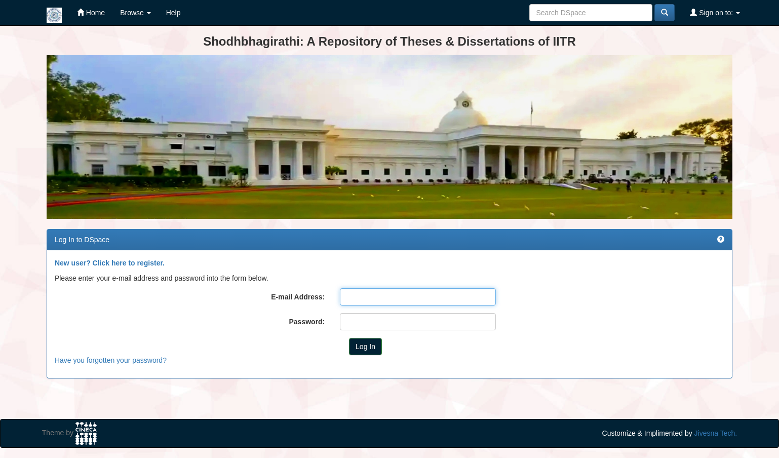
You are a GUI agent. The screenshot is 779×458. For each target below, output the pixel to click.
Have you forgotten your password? (111, 360)
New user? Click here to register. (110, 263)
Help (173, 13)
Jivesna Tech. (715, 433)
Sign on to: (715, 12)
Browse (135, 13)
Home (91, 12)
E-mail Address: (298, 297)
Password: (307, 322)
